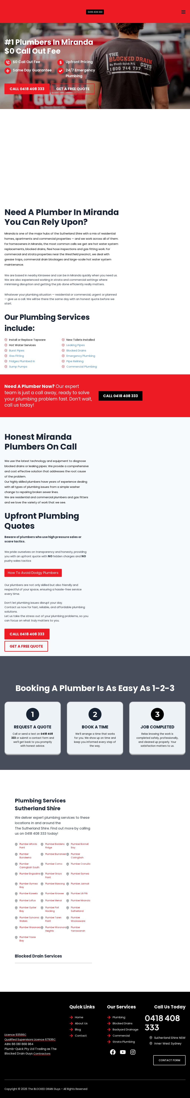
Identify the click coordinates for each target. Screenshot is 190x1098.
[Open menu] (183, 12)
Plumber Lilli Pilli (79, 901)
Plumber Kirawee (54, 901)
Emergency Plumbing (80, 356)
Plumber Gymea (80, 881)
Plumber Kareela (28, 901)
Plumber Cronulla (80, 871)
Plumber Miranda (80, 908)
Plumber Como (53, 871)
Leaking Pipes (75, 345)
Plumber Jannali (80, 891)
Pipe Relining (74, 361)
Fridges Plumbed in (22, 361)
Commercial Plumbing (81, 366)
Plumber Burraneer (55, 861)
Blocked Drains (76, 350)
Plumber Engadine (29, 881)
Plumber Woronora (29, 934)
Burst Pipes (16, 350)
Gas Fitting (16, 356)
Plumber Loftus (27, 908)
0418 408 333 (95, 12)
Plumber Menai (53, 908)
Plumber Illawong (55, 891)
